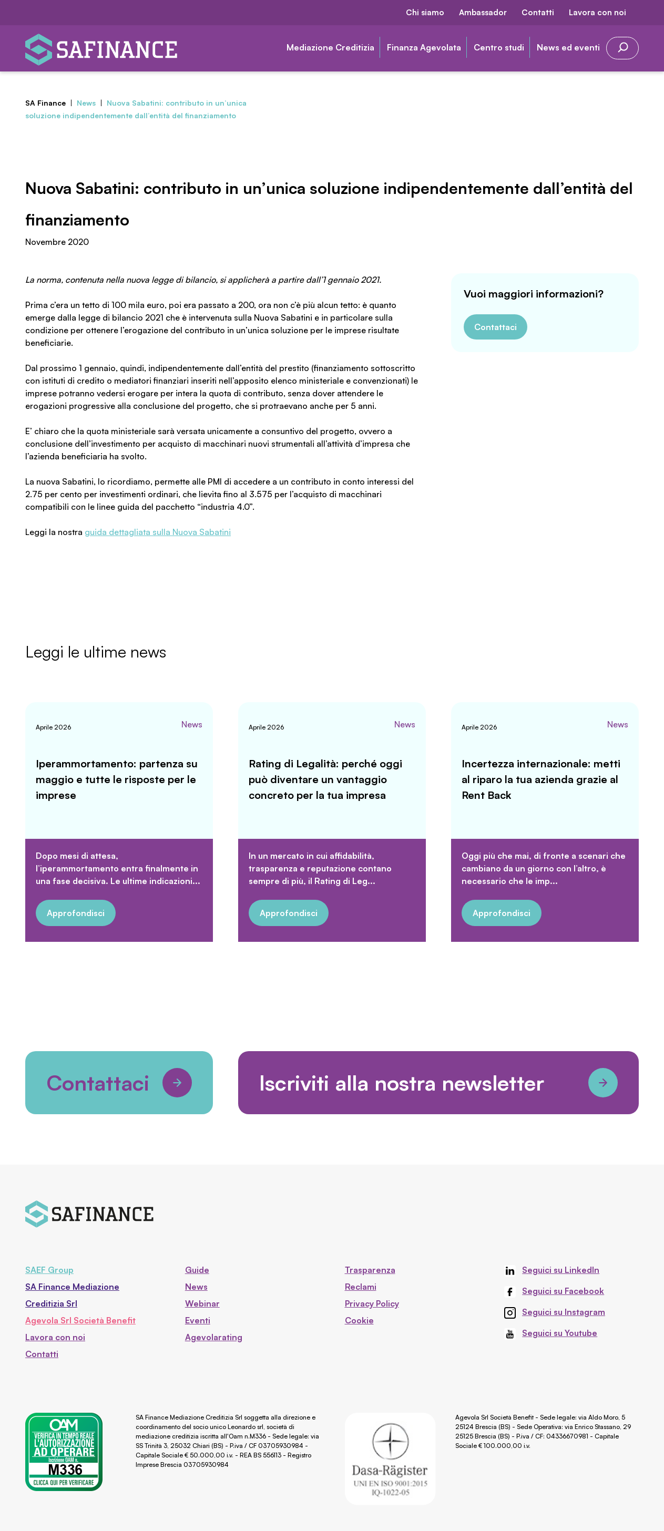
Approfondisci (76, 913)
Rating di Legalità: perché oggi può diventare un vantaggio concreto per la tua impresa (325, 779)
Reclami (360, 1286)
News (191, 724)
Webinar (202, 1303)
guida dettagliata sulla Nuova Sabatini (158, 532)
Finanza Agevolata (424, 47)
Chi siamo (425, 12)
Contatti (538, 12)
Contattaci (495, 327)
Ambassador (483, 12)
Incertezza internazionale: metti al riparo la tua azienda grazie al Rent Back (541, 779)
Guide (197, 1270)
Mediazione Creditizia (330, 47)
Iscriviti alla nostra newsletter (438, 1082)
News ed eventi (568, 47)
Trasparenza (370, 1270)
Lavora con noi (597, 12)
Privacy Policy (372, 1303)
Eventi (197, 1320)
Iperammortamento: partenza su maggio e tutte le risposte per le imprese (117, 779)
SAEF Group (49, 1270)
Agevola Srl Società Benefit (80, 1320)
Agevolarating (213, 1337)
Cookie (359, 1320)
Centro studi (499, 47)
